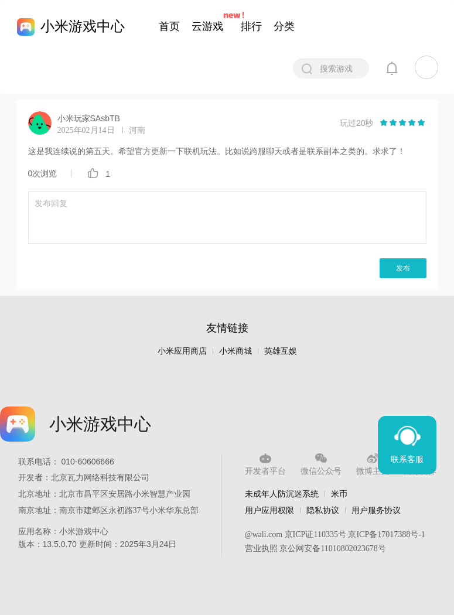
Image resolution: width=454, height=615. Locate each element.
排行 (251, 26)
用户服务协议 (376, 510)
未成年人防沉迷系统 (282, 493)
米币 (339, 493)
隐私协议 (322, 510)
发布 (403, 268)
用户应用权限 (269, 510)
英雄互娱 (280, 351)
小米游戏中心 (82, 26)
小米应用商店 (182, 351)
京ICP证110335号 (315, 534)
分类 (284, 26)
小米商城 (235, 351)
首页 (169, 26)
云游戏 (207, 26)
